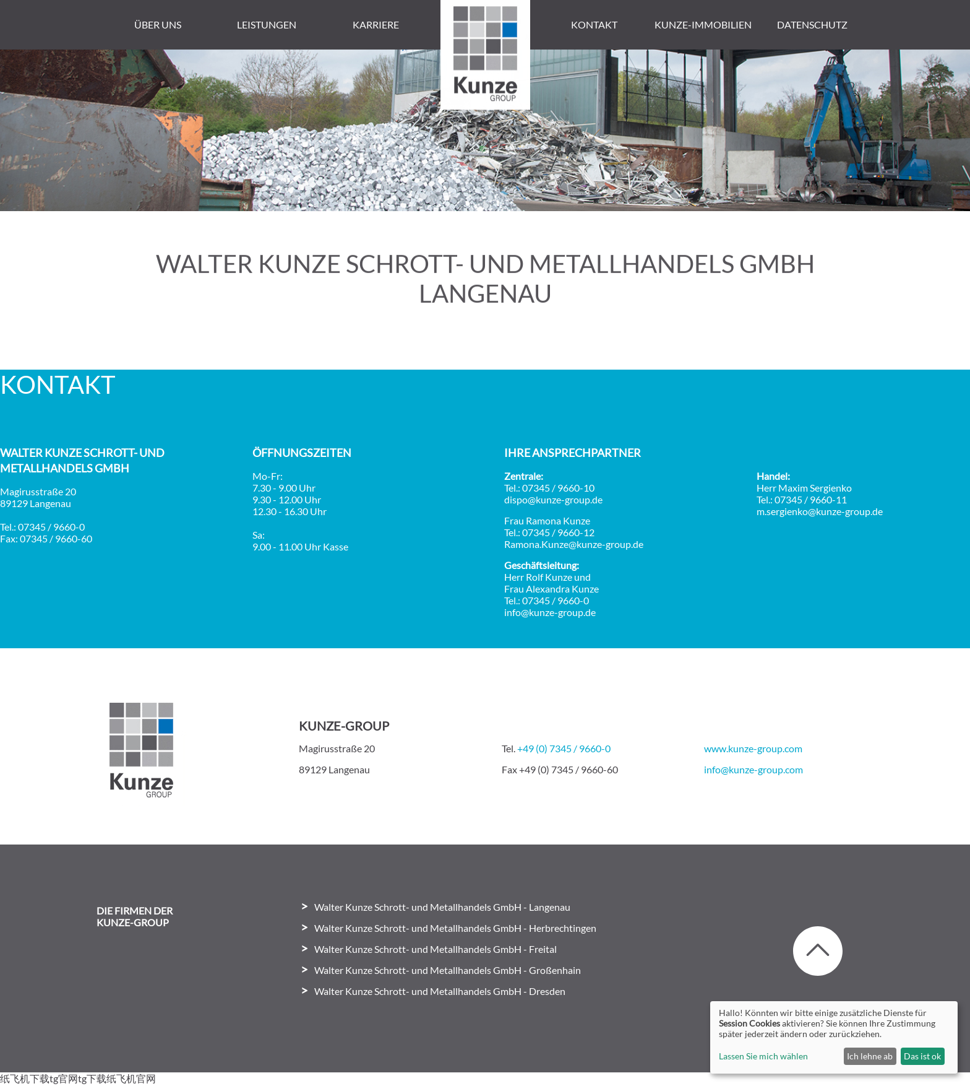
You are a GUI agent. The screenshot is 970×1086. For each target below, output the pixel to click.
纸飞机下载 (24, 1078)
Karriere (376, 24)
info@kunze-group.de (550, 612)
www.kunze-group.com (753, 748)
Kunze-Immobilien (703, 24)
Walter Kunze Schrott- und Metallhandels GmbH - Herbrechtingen (455, 928)
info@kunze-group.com (753, 769)
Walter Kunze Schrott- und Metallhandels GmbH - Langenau (442, 907)
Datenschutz (812, 24)
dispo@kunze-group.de (553, 499)
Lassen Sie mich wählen (763, 1056)
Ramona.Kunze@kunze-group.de (573, 544)
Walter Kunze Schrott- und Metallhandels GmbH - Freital (435, 949)
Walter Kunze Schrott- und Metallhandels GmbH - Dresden (439, 991)
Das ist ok (922, 1056)
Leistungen (266, 24)
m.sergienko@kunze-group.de (820, 511)
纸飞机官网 (131, 1078)
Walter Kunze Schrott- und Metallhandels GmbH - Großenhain (447, 970)
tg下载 (92, 1078)
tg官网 (63, 1078)
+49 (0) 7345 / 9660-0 (564, 748)
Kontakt (594, 24)
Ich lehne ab (870, 1056)
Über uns (157, 24)
